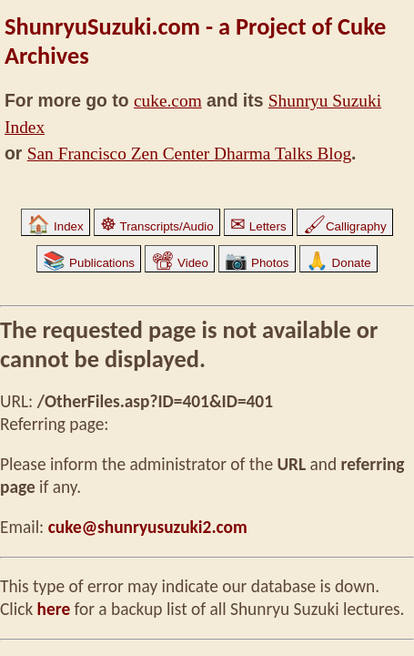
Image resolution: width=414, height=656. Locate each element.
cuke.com (168, 100)
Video (179, 263)
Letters (258, 226)
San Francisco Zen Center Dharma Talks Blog (189, 153)
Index (55, 226)
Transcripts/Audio (157, 226)
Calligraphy (345, 226)
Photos (256, 263)
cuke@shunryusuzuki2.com (147, 527)
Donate (338, 263)
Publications (89, 263)
